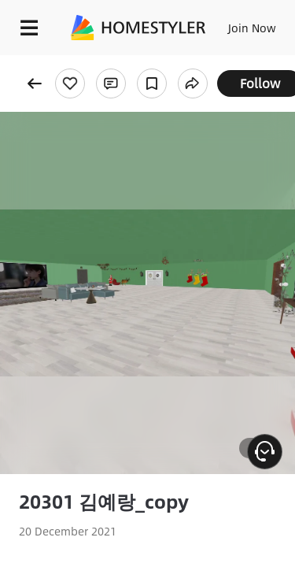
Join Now (252, 27)
